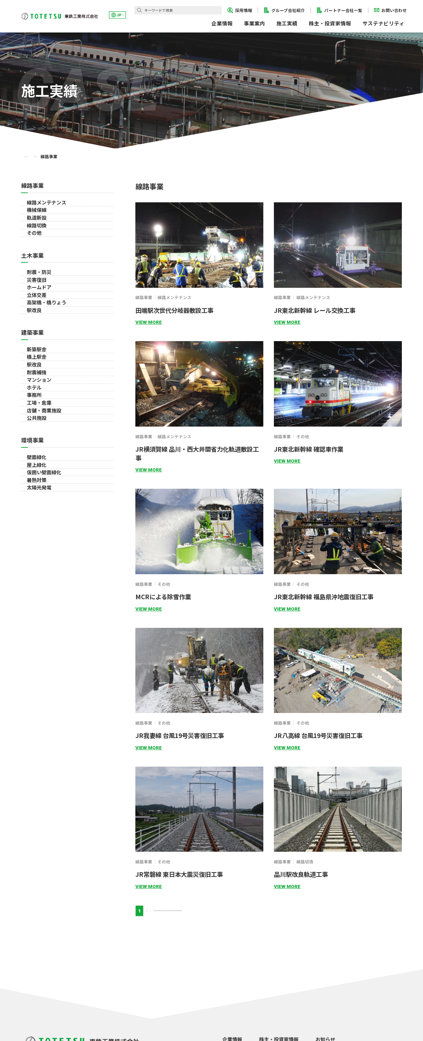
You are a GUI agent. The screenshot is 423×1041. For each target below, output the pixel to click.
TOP (25, 156)
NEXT (183, 911)
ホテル (34, 563)
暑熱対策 (37, 742)
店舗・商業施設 (44, 619)
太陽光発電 (39, 760)
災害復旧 (37, 349)
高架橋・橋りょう (47, 404)
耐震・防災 (39, 330)
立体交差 (37, 385)
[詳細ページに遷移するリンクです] (199, 245)
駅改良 (34, 422)
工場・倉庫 (39, 600)
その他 (34, 281)
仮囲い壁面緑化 (44, 723)
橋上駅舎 (37, 490)
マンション (39, 545)
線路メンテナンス (47, 207)
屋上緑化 (37, 705)
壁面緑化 (37, 687)
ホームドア (39, 367)
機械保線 (37, 226)
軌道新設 (37, 244)
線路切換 (37, 262)
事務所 (34, 582)
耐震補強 (37, 527)
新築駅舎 (37, 472)
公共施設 (37, 637)
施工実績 (287, 23)
